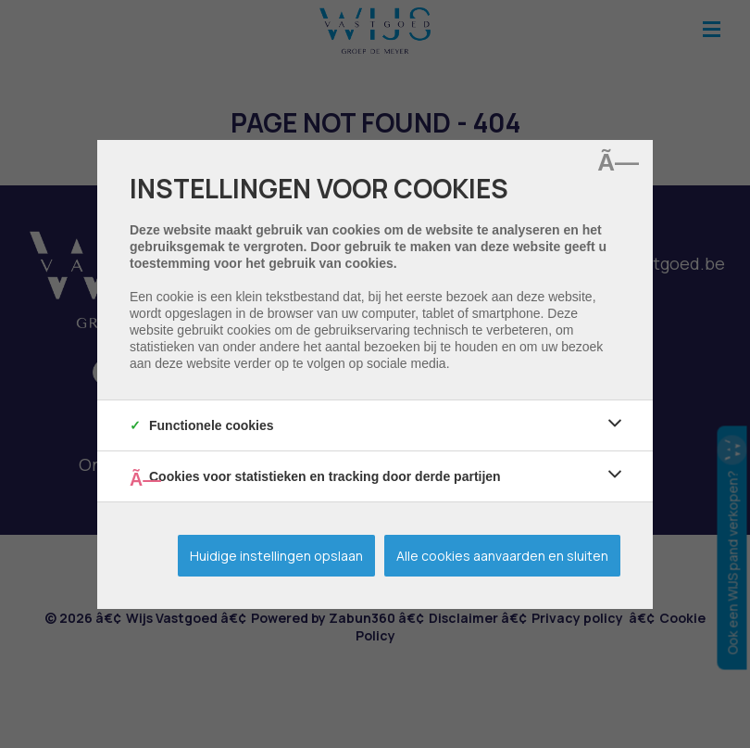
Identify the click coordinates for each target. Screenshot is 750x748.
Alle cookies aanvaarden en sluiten (502, 555)
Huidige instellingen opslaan (276, 555)
